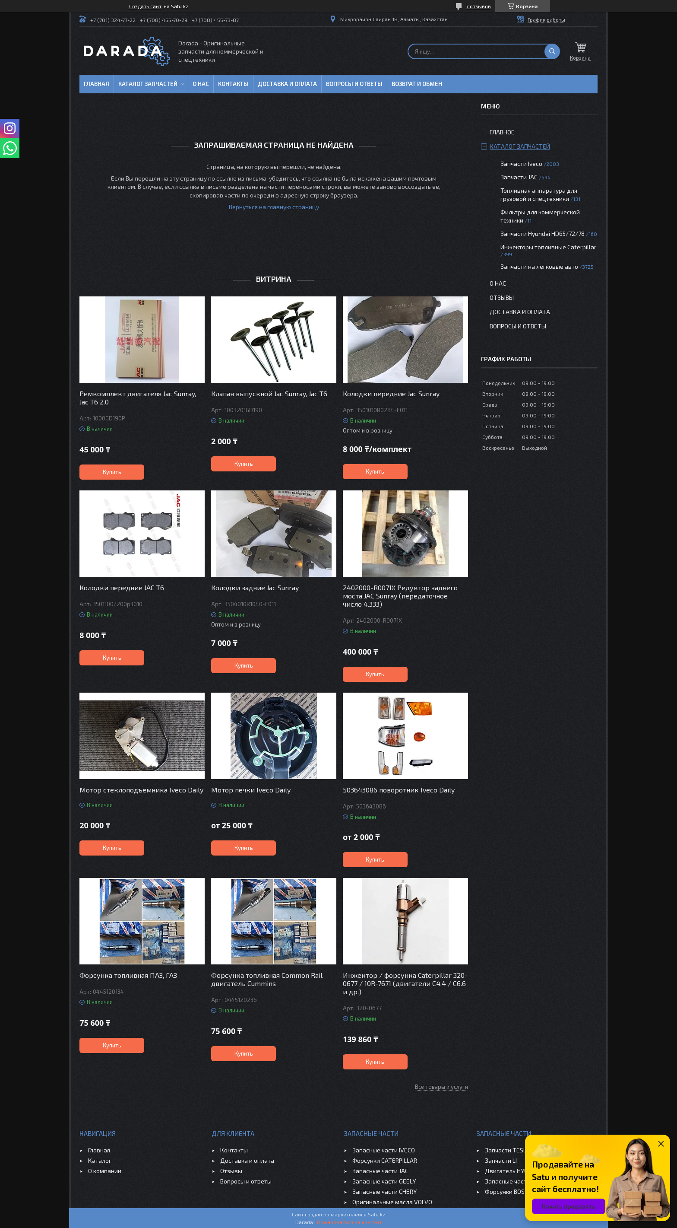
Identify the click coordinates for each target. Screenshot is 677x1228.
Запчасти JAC (519, 177)
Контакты (233, 83)
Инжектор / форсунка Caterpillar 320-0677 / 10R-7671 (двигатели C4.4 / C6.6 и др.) (405, 983)
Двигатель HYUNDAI (513, 1170)
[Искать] (552, 51)
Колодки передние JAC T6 (121, 587)
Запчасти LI (501, 1160)
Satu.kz (376, 1214)
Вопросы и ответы (354, 83)
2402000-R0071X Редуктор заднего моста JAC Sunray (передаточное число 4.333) (400, 595)
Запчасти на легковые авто (539, 266)
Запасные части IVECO (383, 1150)
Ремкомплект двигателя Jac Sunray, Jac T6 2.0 (137, 397)
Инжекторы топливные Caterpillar (548, 247)
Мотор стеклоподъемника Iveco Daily (141, 790)
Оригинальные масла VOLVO (392, 1202)
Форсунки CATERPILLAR (384, 1160)
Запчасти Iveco (521, 163)
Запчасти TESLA (507, 1150)
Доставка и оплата (287, 83)
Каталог (99, 1160)
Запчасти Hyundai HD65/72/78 (542, 233)
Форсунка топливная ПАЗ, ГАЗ (128, 975)
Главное (502, 132)
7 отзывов (478, 6)
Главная (96, 83)
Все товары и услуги (441, 1086)
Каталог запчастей (147, 83)
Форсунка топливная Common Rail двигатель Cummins (267, 979)
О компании (104, 1170)
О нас (201, 83)
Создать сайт (145, 6)
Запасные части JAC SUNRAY (524, 1181)
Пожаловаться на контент (349, 1222)
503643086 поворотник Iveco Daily (399, 790)
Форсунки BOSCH (508, 1191)
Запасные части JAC (380, 1170)
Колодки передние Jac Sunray (391, 393)
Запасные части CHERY (384, 1191)
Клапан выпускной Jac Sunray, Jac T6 (269, 393)
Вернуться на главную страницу (274, 206)
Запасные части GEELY (384, 1181)
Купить (112, 471)
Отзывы (502, 297)
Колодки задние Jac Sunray (255, 587)
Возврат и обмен (417, 83)
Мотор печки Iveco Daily (251, 790)
